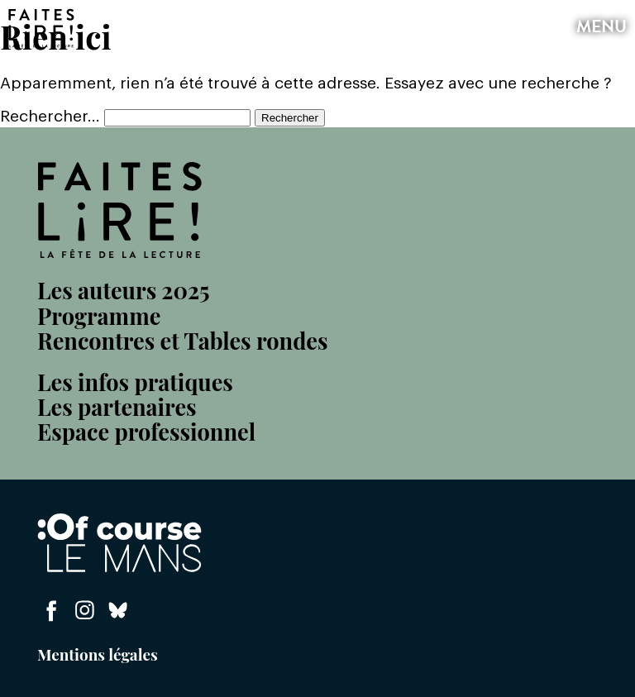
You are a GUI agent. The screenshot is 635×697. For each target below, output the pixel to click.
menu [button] (599, 28)
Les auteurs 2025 (123, 290)
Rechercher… (50, 116)
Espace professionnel (146, 431)
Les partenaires (117, 407)
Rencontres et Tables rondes (182, 341)
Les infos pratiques (135, 382)
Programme (98, 316)
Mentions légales (97, 654)
